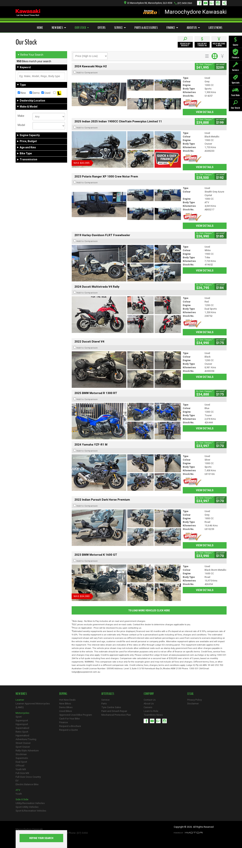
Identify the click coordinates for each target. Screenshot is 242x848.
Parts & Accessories (146, 27)
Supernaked (22, 728)
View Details (204, 112)
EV (17, 780)
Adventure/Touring (26, 739)
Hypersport (22, 724)
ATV (18, 790)
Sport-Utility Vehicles (27, 807)
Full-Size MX (22, 773)
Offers (101, 27)
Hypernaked (22, 735)
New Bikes (59, 27)
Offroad (20, 765)
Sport (19, 716)
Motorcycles (22, 713)
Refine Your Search (30, 54)
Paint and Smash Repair (114, 711)
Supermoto (22, 758)
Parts (104, 703)
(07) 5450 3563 (184, 3)
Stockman (21, 754)
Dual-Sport (21, 761)
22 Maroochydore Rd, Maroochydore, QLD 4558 (148, 3)
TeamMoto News (153, 714)
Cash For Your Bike (69, 718)
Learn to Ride (151, 711)
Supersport (22, 720)
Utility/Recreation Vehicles (30, 803)
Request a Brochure (70, 726)
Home (40, 27)
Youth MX (21, 769)
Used (45, 93)
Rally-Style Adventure (27, 750)
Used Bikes (65, 711)
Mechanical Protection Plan (116, 714)
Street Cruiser (23, 743)
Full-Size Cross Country (28, 776)
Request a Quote (68, 729)
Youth (19, 793)
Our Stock (82, 27)
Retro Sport (22, 731)
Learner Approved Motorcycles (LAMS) (33, 705)
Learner (20, 699)
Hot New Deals (67, 699)
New (22, 93)
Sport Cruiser (23, 746)
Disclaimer (193, 703)
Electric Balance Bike (27, 784)
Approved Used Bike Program (75, 714)
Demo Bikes (66, 707)
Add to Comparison (87, 72)
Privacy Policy (194, 699)
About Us (193, 27)
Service (120, 27)
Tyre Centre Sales (111, 707)
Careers (148, 707)
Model (21, 125)
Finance (172, 27)
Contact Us (150, 699)
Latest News (215, 27)
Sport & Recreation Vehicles (31, 810)
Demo (35, 93)
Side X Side (22, 799)
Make (21, 115)
